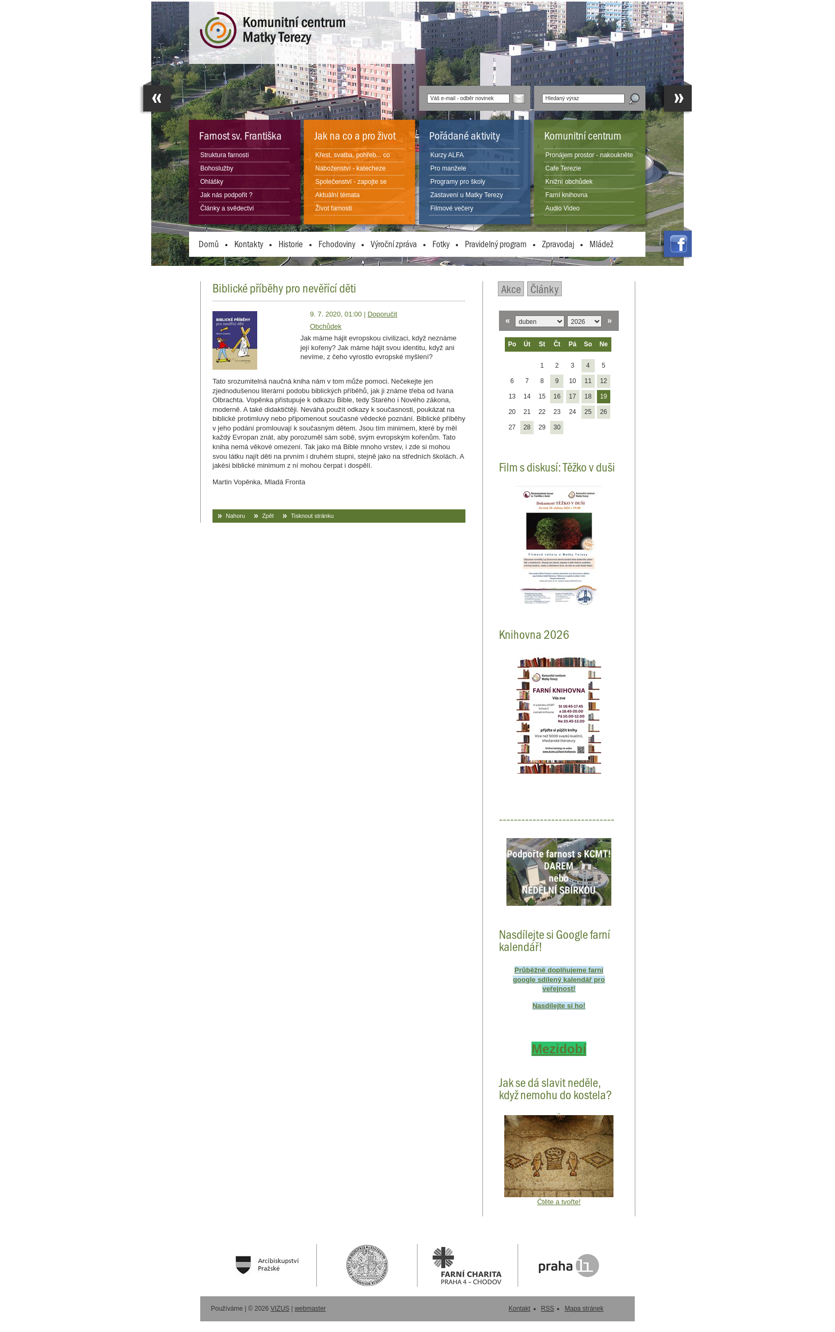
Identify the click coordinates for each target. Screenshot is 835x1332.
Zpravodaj (558, 243)
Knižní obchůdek (569, 181)
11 (587, 381)
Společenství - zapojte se (351, 181)
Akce (511, 288)
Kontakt (519, 1308)
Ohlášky (211, 181)
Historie (291, 243)
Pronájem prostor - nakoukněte (589, 155)
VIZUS (280, 1308)
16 (556, 396)
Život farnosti (333, 208)
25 (587, 412)
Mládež (601, 243)
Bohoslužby (216, 168)
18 (587, 396)
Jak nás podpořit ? (226, 195)
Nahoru (235, 516)
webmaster (310, 1308)
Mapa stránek (583, 1308)
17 (572, 396)
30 (556, 427)
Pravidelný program (496, 243)
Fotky (440, 243)
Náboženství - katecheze (350, 168)
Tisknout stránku (312, 516)
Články (544, 288)
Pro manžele (448, 168)
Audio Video (562, 208)
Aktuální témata (337, 195)
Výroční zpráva (394, 243)
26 (603, 412)
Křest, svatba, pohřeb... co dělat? (352, 161)
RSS (547, 1308)
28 (526, 427)
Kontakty (248, 243)
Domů (209, 243)
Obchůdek (325, 326)
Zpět (268, 516)
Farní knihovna (566, 195)
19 (603, 396)
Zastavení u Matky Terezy (466, 195)
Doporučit (382, 314)
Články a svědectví (227, 208)
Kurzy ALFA (447, 155)
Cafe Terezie (563, 168)
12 (603, 381)
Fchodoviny (336, 243)
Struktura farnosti (224, 155)
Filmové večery (451, 208)
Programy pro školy (457, 181)
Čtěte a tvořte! (559, 1202)
